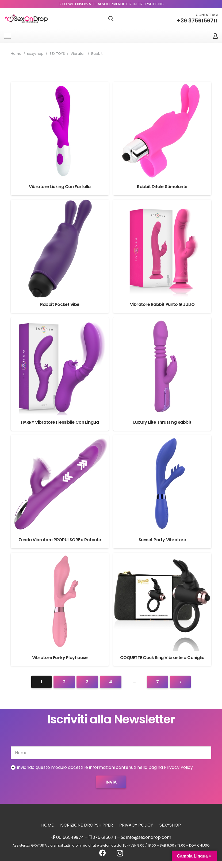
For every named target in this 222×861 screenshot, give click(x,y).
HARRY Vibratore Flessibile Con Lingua (60, 422)
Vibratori (78, 53)
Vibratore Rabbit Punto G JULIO (162, 304)
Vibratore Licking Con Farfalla (60, 187)
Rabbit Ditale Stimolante (162, 187)
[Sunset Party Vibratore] (162, 439)
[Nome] (111, 752)
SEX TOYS (57, 53)
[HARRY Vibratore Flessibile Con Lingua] (60, 321)
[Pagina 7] (157, 682)
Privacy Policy (136, 825)
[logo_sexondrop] (26, 19)
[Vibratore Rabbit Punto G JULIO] (162, 203)
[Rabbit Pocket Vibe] (60, 203)
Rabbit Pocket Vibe (59, 304)
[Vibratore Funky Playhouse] (60, 557)
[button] (111, 19)
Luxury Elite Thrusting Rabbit (162, 422)
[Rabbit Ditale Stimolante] (162, 86)
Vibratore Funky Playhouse (60, 657)
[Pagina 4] (110, 682)
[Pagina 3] (87, 682)
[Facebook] (102, 853)
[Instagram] (120, 853)
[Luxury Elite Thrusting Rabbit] (162, 321)
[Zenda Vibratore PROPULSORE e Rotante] (60, 439)
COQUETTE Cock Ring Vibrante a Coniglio (162, 657)
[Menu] (7, 36)
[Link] (215, 36)
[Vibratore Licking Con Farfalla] (60, 86)
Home (16, 53)
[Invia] (111, 782)
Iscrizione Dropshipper (86, 825)
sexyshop (35, 53)
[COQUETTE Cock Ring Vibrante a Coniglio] (162, 557)
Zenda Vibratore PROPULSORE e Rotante (59, 540)
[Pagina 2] (64, 682)
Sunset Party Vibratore (162, 540)
